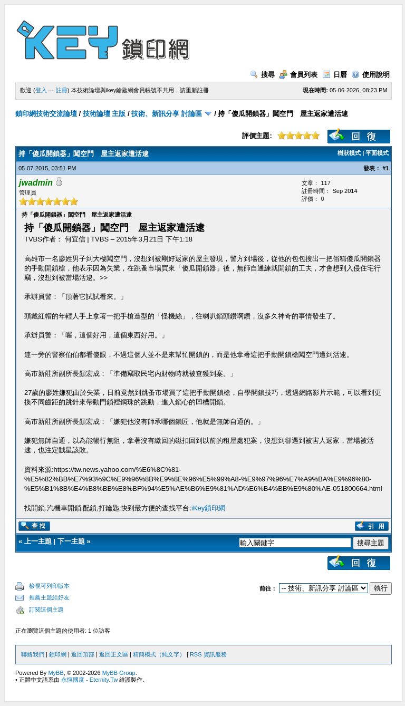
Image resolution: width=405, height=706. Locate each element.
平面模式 (377, 153)
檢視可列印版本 (49, 586)
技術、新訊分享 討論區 (166, 114)
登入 (41, 90)
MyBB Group (119, 673)
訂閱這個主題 (46, 609)
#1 (385, 168)
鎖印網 (57, 654)
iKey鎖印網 (208, 508)
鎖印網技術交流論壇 (46, 114)
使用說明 (370, 75)
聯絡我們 (32, 654)
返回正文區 (113, 654)
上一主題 (38, 541)
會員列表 (298, 75)
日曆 (334, 75)
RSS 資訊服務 (208, 654)
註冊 (62, 90)
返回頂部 (82, 654)
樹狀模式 (349, 153)
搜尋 (262, 75)
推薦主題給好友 (49, 597)
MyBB (55, 673)
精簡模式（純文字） (159, 654)
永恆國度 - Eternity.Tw (89, 679)
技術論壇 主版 (104, 114)
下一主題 (71, 541)
